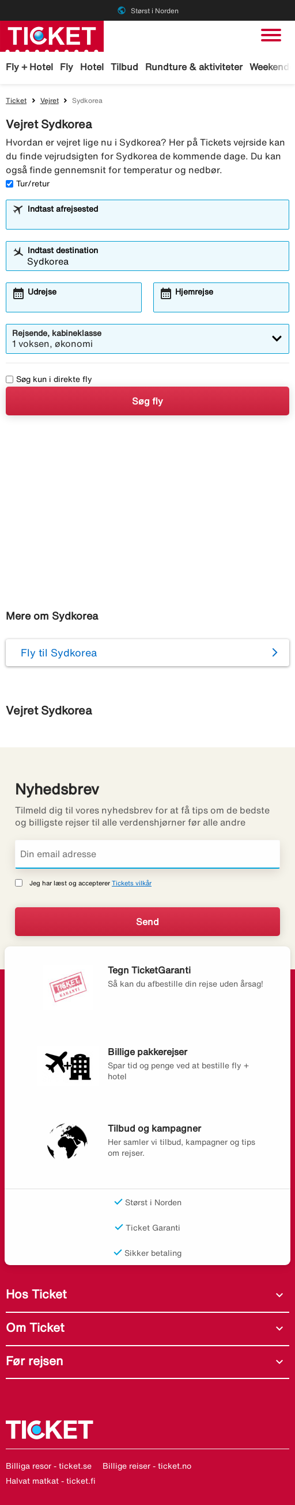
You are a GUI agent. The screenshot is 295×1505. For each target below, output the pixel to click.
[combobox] (155, 220)
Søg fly (147, 401)
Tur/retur (28, 183)
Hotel (92, 66)
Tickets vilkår (132, 883)
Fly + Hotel (29, 66)
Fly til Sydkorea (59, 652)
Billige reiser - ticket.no (147, 1466)
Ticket (16, 100)
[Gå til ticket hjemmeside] (52, 35)
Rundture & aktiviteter (194, 66)
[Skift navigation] (271, 35)
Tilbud (124, 66)
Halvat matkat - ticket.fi (51, 1481)
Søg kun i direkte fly (49, 379)
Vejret (49, 100)
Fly (66, 66)
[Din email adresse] (147, 854)
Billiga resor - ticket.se (49, 1466)
